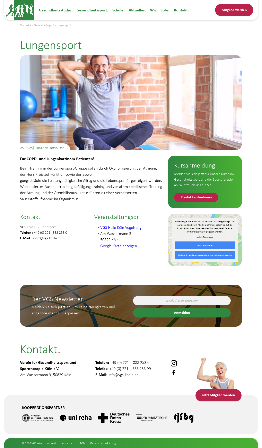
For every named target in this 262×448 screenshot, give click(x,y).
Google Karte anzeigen (118, 245)
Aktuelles (137, 10)
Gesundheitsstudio (55, 10)
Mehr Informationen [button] (205, 237)
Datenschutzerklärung (103, 443)
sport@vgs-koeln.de (46, 238)
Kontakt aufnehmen (196, 197)
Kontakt (181, 10)
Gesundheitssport (92, 10)
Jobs (165, 10)
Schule (117, 10)
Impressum (68, 443)
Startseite (25, 25)
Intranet (51, 443)
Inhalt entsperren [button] (205, 245)
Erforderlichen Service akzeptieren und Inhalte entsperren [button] (205, 255)
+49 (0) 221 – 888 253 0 (129, 362)
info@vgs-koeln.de (123, 374)
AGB (82, 443)
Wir (153, 10)
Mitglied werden (234, 9)
